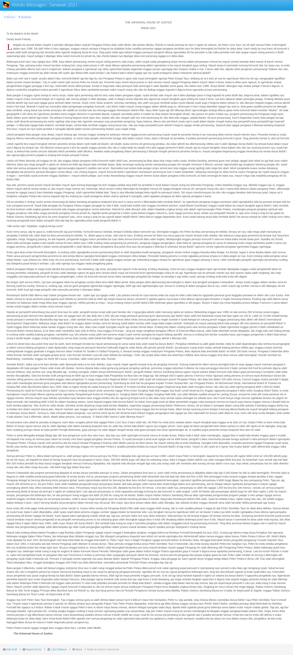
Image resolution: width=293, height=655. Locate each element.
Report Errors (34, 649)
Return (9, 17)
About (78, 649)
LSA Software (59, 649)
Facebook (25, 17)
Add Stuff (11, 649)
